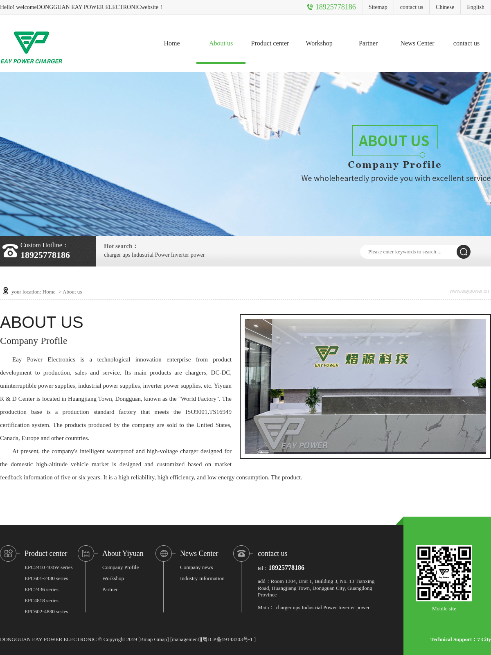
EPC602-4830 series (46, 611)
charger (112, 255)
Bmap (146, 639)
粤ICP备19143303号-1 (227, 639)
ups (126, 255)
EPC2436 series (42, 589)
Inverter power (188, 255)
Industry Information (202, 578)
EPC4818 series (42, 600)
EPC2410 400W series (48, 567)
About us (221, 43)
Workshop (319, 43)
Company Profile (120, 567)
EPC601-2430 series (46, 578)
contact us (411, 7)
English (475, 7)
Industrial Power (151, 255)
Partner (368, 43)
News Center (417, 43)
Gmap (160, 639)
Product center (270, 43)
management (185, 639)
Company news (196, 567)
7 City (484, 639)
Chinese (445, 7)
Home (172, 43)
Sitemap (378, 7)
